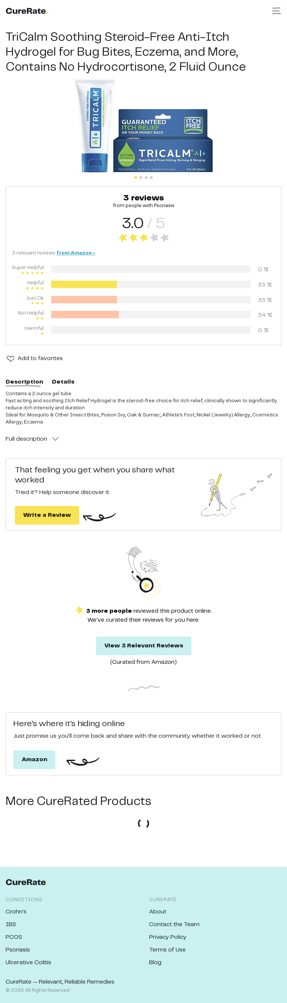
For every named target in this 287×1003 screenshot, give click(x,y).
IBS (11, 924)
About (157, 912)
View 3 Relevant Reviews (143, 646)
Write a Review (47, 515)
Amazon (34, 759)
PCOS (14, 937)
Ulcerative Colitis (28, 962)
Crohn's (16, 912)
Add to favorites (40, 358)
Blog (155, 962)
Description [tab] (24, 382)
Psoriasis (18, 950)
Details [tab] (63, 382)
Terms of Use (167, 950)
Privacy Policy (167, 937)
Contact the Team (174, 924)
